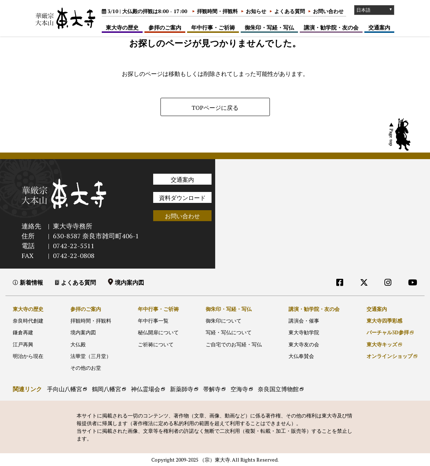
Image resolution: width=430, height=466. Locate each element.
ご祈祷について (156, 344)
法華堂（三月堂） (90, 356)
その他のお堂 (85, 367)
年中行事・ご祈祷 (213, 27)
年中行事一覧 (153, 320)
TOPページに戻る (215, 108)
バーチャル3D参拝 (388, 332)
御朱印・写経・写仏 (269, 27)
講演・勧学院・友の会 (331, 27)
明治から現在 (28, 356)
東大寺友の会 (303, 344)
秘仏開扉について (158, 332)
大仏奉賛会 (301, 356)
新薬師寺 (181, 389)
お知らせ (256, 11)
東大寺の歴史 (122, 27)
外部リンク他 (382, 297)
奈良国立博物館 (278, 389)
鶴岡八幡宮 (106, 389)
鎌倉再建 (23, 332)
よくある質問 (289, 11)
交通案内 (379, 27)
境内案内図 (129, 282)
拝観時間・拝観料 (217, 11)
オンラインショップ (389, 356)
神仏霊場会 (145, 389)
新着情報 (31, 282)
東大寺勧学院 (303, 332)
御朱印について (223, 320)
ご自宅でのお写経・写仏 (234, 344)
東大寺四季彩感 (384, 320)
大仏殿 (78, 344)
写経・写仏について (229, 332)
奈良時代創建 (28, 320)
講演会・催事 (303, 320)
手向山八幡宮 (64, 389)
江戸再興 (23, 344)
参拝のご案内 (164, 27)
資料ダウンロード (182, 198)
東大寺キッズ (382, 344)
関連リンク (27, 389)
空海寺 (239, 389)
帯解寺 (212, 389)
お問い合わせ (328, 11)
